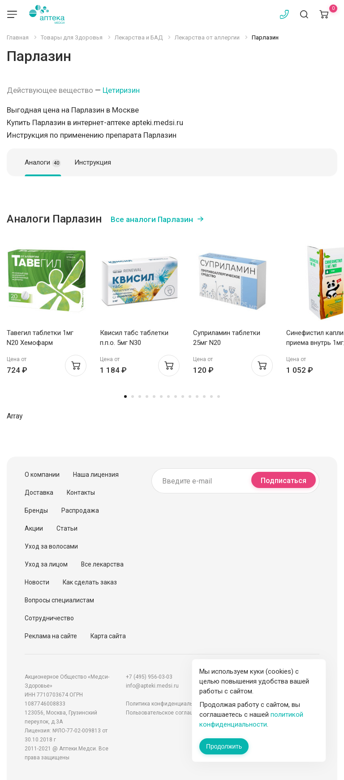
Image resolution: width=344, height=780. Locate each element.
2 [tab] (132, 396)
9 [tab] (182, 396)
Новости (37, 582)
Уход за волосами (51, 546)
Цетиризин (121, 90)
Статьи (66, 528)
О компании (42, 474)
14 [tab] (218, 396)
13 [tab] (211, 396)
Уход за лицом (46, 564)
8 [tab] (175, 396)
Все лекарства (102, 564)
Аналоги (43, 162)
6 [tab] (161, 396)
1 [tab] (125, 396)
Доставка (39, 492)
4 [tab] (147, 396)
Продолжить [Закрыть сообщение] (224, 746)
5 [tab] (154, 396)
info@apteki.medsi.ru (152, 686)
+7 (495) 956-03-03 (149, 677)
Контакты (81, 492)
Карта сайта (108, 636)
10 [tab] (190, 396)
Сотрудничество (49, 618)
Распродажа (80, 510)
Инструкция (92, 162)
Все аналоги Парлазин (152, 219)
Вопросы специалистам (59, 600)
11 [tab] (197, 396)
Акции (34, 528)
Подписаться (283, 480)
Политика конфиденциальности (166, 704)
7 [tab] (168, 396)
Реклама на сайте (51, 636)
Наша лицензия (96, 474)
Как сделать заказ (90, 582)
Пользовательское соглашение (166, 713)
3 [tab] (139, 396)
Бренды (36, 510)
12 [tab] (204, 396)
